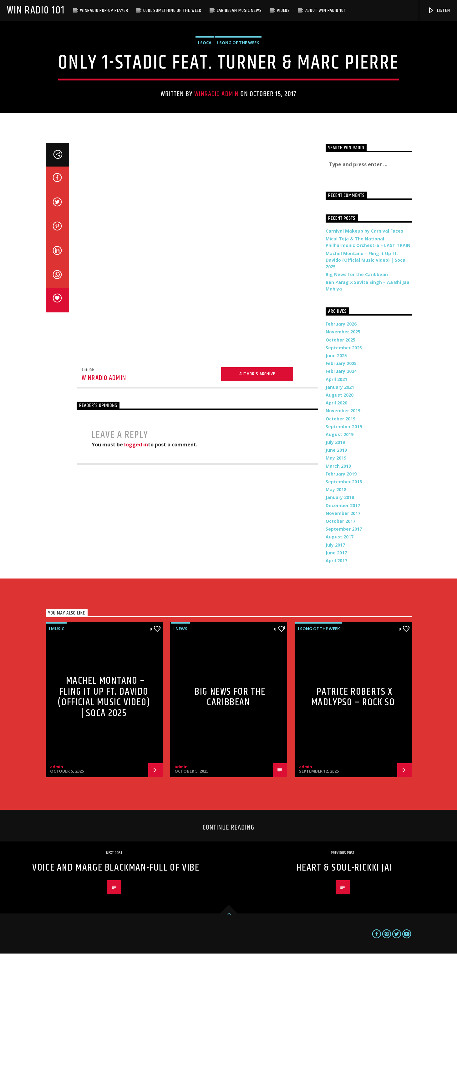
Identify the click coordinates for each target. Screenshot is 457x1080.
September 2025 (344, 474)
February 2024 (341, 498)
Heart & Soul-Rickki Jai (344, 994)
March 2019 (338, 592)
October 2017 (340, 648)
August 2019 (339, 561)
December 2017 (343, 632)
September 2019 (344, 553)
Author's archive (257, 500)
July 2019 (335, 569)
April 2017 (336, 687)
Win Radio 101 (35, 10)
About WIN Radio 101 (325, 10)
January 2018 (340, 624)
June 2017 (336, 679)
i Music (56, 755)
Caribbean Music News (239, 10)
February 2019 (341, 600)
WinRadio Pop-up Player (104, 10)
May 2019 (336, 584)
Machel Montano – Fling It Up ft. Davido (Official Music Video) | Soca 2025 (365, 386)
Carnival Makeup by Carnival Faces (364, 357)
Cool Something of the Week (172, 10)
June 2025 (336, 482)
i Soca (204, 106)
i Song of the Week (238, 106)
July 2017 (335, 671)
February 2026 (341, 450)
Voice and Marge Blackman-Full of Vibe (115, 994)
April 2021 (336, 506)
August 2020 (339, 521)
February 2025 (341, 490)
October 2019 (340, 545)
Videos (283, 10)
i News (180, 755)
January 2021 (340, 514)
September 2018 (344, 608)
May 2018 (336, 616)
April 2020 (336, 529)
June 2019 (336, 576)
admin (56, 893)
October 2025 (340, 466)
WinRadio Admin (216, 157)
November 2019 (343, 537)
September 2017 (344, 655)
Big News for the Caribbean (357, 401)
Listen (439, 10)
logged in (136, 571)
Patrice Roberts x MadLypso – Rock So (353, 823)
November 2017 (343, 640)
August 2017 (339, 663)
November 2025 (343, 458)
